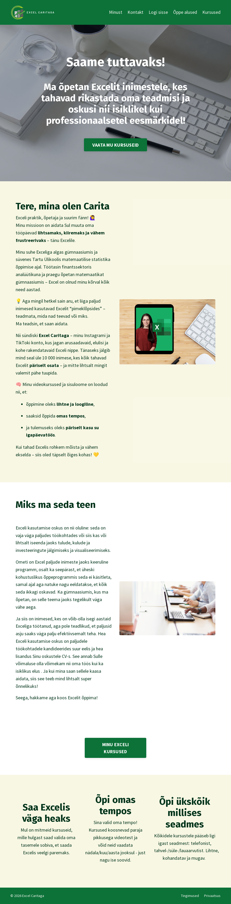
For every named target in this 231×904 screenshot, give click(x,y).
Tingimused (190, 895)
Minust (115, 12)
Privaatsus (212, 895)
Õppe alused (185, 12)
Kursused (211, 12)
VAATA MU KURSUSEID (115, 145)
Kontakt (135, 12)
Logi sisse (158, 12)
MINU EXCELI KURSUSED (115, 748)
